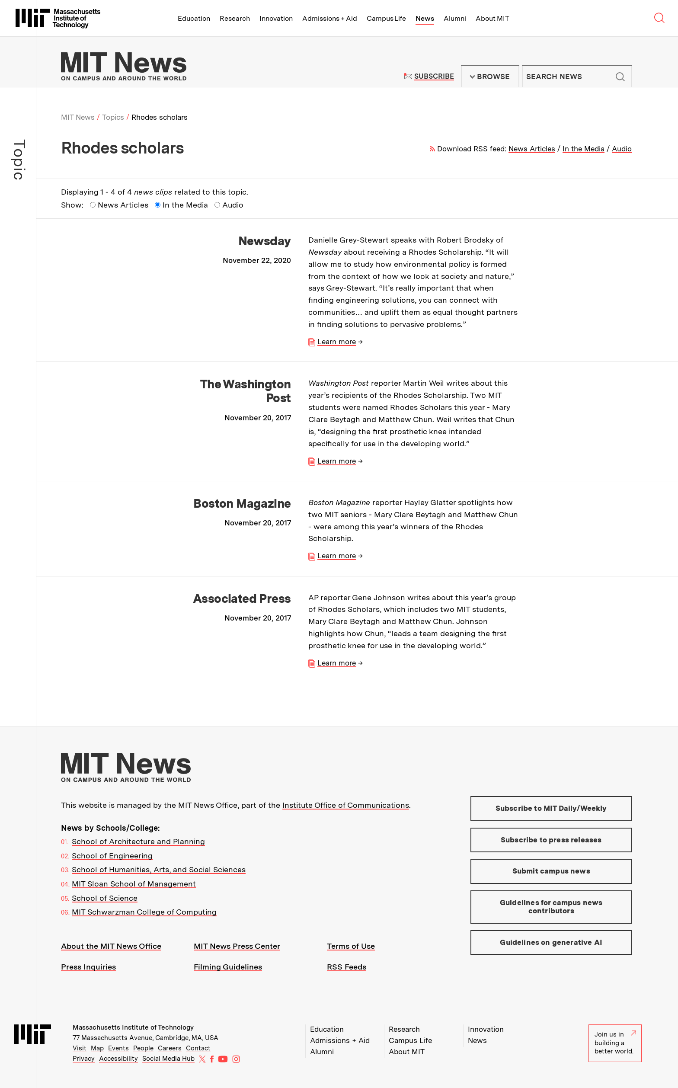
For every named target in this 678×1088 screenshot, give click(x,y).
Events (118, 1048)
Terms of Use (351, 945)
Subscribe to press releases (551, 839)
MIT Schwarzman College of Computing (144, 911)
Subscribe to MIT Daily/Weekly (551, 808)
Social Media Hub (168, 1058)
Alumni (455, 18)
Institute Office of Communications (345, 805)
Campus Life (386, 18)
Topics (113, 117)
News (425, 18)
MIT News (78, 117)
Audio (622, 148)
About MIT (492, 18)
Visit (79, 1048)
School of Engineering (112, 855)
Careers (170, 1048)
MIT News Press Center (237, 945)
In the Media (583, 148)
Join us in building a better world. (615, 1042)
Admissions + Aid (329, 18)
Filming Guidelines (228, 966)
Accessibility (118, 1058)
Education (194, 18)
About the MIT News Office (111, 945)
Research (235, 18)
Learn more (336, 341)
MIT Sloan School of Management (134, 883)
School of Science (105, 897)
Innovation (276, 18)
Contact (198, 1048)
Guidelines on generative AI (551, 942)
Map (97, 1048)
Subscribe (434, 76)
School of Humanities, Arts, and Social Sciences (159, 869)
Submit (620, 76)
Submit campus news (551, 871)
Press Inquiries (88, 966)
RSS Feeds (346, 966)
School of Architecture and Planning (138, 841)
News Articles (531, 148)
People (143, 1048)
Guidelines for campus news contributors (551, 906)
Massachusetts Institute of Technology (133, 1027)
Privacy (84, 1058)
